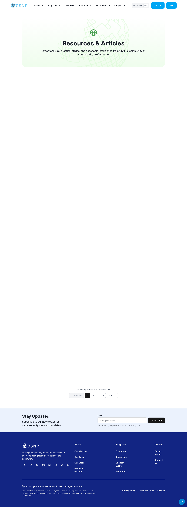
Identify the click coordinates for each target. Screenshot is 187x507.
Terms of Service (146, 491)
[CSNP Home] (19, 5)
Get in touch (158, 453)
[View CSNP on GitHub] (68, 465)
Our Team (79, 457)
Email (100, 415)
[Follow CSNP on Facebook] (31, 465)
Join (171, 5)
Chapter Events (120, 464)
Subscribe (156, 420)
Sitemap (161, 491)
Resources (121, 457)
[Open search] (140, 5)
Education (121, 451)
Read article (57, 144)
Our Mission (80, 451)
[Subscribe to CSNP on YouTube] (43, 465)
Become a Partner (79, 470)
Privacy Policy (128, 491)
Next (112, 395)
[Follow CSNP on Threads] (55, 465)
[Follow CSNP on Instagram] (49, 465)
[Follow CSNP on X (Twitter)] (24, 465)
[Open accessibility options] (182, 502)
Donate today (74, 493)
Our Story (79, 462)
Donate (157, 5)
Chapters (69, 5)
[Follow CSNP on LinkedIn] (37, 465)
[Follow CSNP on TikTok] (62, 465)
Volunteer (121, 471)
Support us (119, 5)
